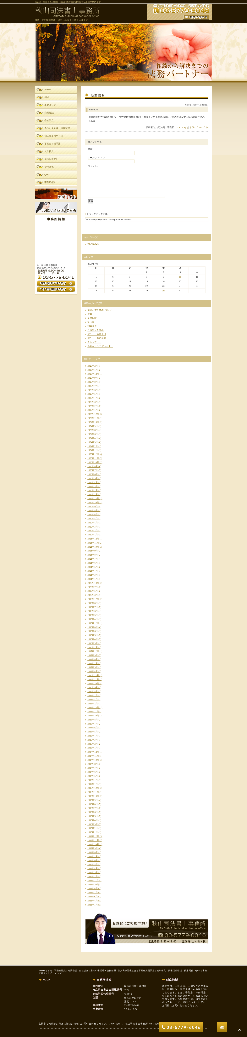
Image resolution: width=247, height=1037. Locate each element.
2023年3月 (92, 486)
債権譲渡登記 (175, 970)
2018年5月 (92, 635)
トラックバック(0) (198, 127)
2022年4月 (92, 522)
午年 (89, 314)
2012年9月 (92, 848)
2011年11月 (93, 880)
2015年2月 (92, 744)
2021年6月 (92, 563)
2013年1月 (92, 832)
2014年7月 (92, 767)
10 (180, 277)
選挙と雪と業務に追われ (100, 310)
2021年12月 (93, 538)
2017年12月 (93, 651)
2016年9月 (92, 687)
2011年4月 (92, 900)
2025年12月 (93, 373)
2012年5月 (92, 864)
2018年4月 (92, 639)
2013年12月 (93, 788)
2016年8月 (92, 691)
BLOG (90, 244)
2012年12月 (93, 836)
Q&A (197, 970)
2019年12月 (93, 599)
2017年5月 (92, 667)
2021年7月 (92, 558)
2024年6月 (92, 434)
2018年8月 (92, 627)
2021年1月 (92, 579)
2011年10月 (93, 884)
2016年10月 (93, 683)
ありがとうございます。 (100, 346)
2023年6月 (92, 474)
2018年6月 (92, 631)
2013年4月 (92, 820)
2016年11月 (93, 679)
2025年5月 (92, 394)
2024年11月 (93, 418)
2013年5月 (92, 816)
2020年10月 (93, 583)
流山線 (90, 322)
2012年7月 (92, 856)
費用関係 (188, 970)
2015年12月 (93, 707)
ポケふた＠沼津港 (96, 338)
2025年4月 (92, 398)
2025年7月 (92, 386)
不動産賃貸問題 (147, 970)
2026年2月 (92, 365)
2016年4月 (92, 699)
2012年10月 (93, 844)
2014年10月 (93, 760)
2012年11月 (93, 840)
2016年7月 (92, 695)
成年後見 (161, 970)
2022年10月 (93, 502)
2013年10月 (93, 796)
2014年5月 (92, 776)
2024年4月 (92, 438)
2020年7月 (92, 587)
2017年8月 (92, 659)
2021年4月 (92, 570)
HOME (42, 970)
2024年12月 (93, 414)
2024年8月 (92, 430)
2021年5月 (92, 567)
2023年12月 (93, 454)
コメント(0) (182, 127)
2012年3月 (92, 872)
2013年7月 (92, 808)
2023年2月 (92, 490)
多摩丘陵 (92, 318)
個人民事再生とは (127, 970)
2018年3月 (92, 643)
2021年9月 (92, 550)
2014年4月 (92, 780)
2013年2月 (92, 828)
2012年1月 (92, 876)
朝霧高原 (92, 326)
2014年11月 (93, 755)
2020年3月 (92, 595)
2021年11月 (93, 542)
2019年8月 (92, 603)
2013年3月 (92, 824)
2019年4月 (92, 619)
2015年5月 (92, 731)
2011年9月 (92, 888)
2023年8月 (92, 466)
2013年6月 (92, 812)
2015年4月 (92, 735)
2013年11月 (93, 792)
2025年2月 (92, 406)
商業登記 (72, 970)
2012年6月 (92, 860)
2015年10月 (93, 715)
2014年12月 (93, 751)
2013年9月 (92, 800)
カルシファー (94, 342)
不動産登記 (60, 970)
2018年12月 (93, 623)
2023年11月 (93, 458)
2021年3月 (92, 575)
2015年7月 (92, 723)
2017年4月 (92, 671)
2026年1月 (92, 370)
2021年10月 (93, 546)
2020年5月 (92, 591)
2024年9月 (92, 426)
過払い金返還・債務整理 (103, 970)
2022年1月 (92, 534)
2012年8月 (92, 852)
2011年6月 (92, 896)
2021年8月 (92, 554)
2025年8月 (92, 382)
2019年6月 (92, 611)
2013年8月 (92, 804)
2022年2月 (92, 530)
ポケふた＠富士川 (96, 334)
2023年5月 (92, 478)
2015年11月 (93, 711)
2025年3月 (92, 402)
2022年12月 (93, 498)
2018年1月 (92, 647)
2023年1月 (92, 494)
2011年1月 (92, 904)
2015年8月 (92, 719)
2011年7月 (92, 892)
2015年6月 (92, 727)
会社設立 (83, 970)
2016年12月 (93, 675)
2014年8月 (92, 764)
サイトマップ (55, 973)
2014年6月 (92, 772)
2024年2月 (92, 446)
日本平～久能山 (95, 330)
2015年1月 (92, 747)
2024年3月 (92, 442)
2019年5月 (92, 615)
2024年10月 (93, 422)
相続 (49, 970)
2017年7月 (92, 663)
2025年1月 (92, 410)
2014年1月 (92, 784)
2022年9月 (92, 506)
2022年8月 (92, 510)
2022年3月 (92, 526)
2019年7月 (92, 607)
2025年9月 (92, 377)
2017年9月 (92, 655)
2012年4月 (92, 868)
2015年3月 (92, 739)
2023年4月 (92, 482)
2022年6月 (92, 514)
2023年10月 (93, 462)
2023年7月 (92, 470)
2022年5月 (92, 518)
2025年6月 (92, 390)
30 (163, 290)
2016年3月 (92, 703)
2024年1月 (92, 450)
